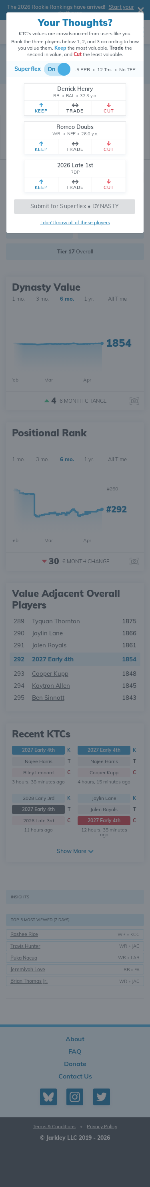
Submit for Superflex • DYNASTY (74, 206)
